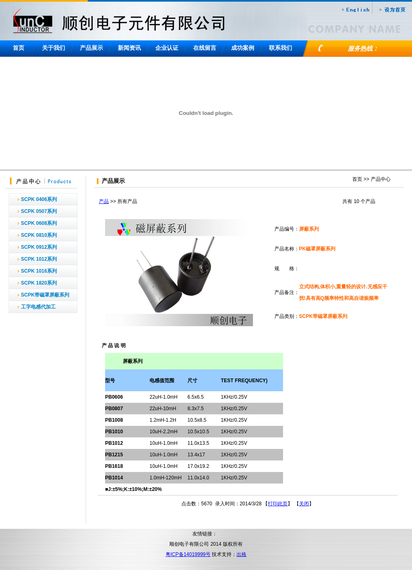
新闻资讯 (129, 47)
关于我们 (53, 47)
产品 (104, 201)
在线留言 (204, 47)
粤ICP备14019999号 (188, 554)
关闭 (304, 504)
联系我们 (280, 47)
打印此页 (278, 504)
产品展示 (91, 47)
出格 (241, 554)
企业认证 (166, 47)
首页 (18, 47)
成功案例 (242, 47)
